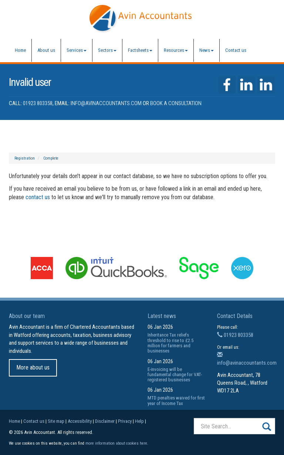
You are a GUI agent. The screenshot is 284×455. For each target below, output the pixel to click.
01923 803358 (38, 103)
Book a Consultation (176, 103)
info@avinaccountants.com (106, 103)
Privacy (125, 421)
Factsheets (140, 50)
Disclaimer (105, 421)
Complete (50, 158)
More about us (33, 367)
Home (20, 50)
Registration (24, 158)
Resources (176, 50)
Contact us (235, 50)
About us (46, 50)
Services (77, 50)
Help (139, 421)
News (206, 50)
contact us (38, 197)
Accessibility (80, 421)
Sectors (107, 50)
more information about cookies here (116, 443)
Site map (56, 421)
